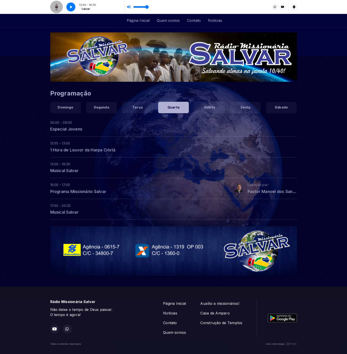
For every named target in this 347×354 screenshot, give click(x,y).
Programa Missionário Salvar (78, 191)
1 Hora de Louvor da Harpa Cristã (83, 149)
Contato (194, 20)
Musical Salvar (64, 170)
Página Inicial (138, 20)
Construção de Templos (221, 323)
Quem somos (168, 20)
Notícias (215, 20)
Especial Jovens (66, 128)
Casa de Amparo (214, 313)
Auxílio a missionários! (219, 303)
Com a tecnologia (281, 343)
